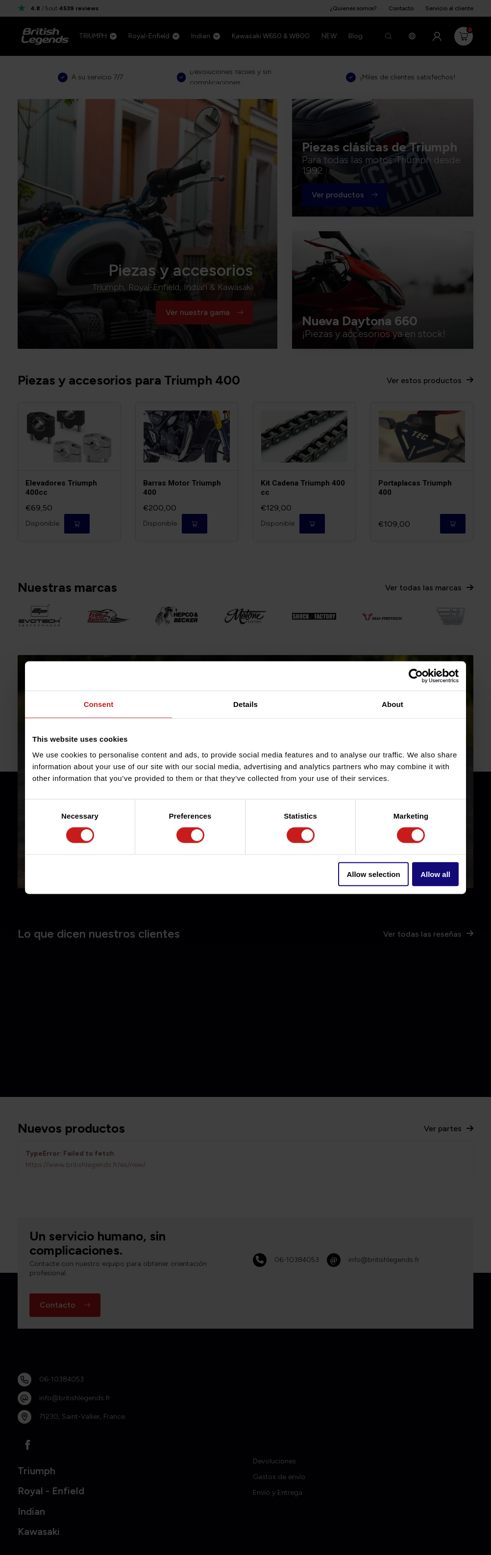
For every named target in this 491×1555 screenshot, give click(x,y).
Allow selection (373, 874)
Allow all (435, 874)
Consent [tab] (99, 704)
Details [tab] (245, 704)
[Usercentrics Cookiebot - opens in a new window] (416, 676)
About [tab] (392, 704)
